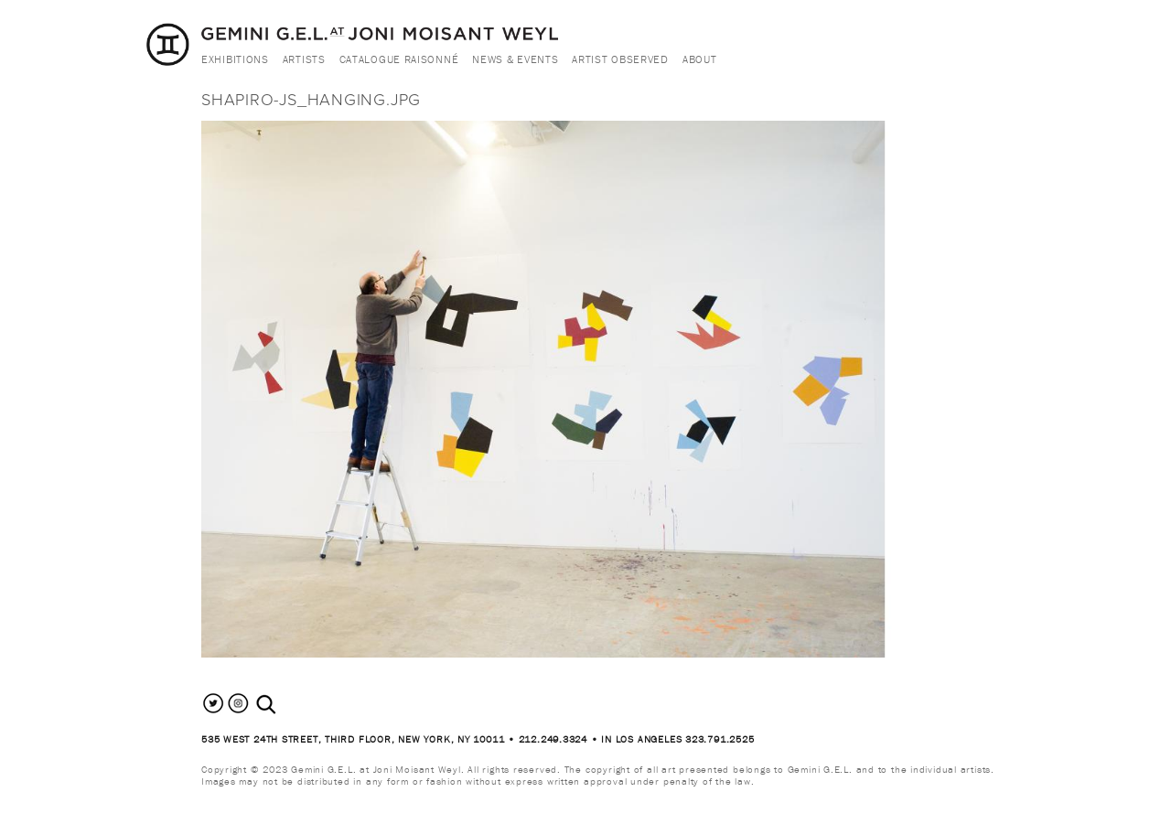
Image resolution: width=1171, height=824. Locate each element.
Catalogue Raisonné (399, 59)
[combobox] (286, 704)
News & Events (515, 59)
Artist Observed (620, 59)
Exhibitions (235, 59)
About (699, 59)
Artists (304, 59)
